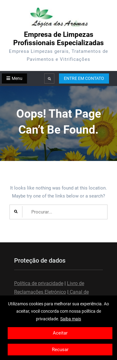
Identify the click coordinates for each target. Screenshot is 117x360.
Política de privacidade (38, 283)
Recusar (60, 349)
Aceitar (60, 333)
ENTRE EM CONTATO (84, 78)
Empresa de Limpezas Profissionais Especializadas (58, 38)
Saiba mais (70, 318)
